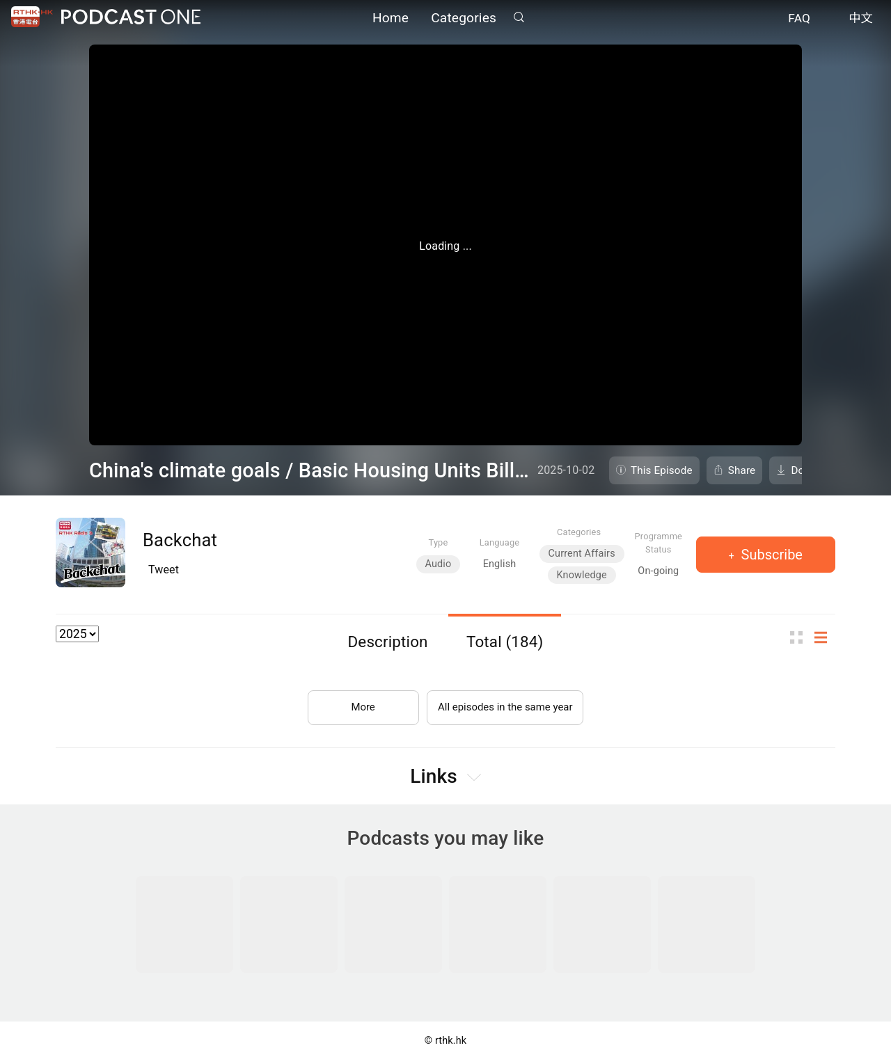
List (824, 638)
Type (438, 542)
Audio (438, 564)
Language (499, 542)
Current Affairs (582, 553)
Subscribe (770, 554)
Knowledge (582, 575)
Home (390, 19)
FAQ (799, 19)
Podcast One (130, 18)
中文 (861, 19)
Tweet (163, 569)
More (357, 701)
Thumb (800, 638)
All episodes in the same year (505, 701)
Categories (463, 19)
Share (742, 470)
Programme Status (659, 543)
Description (388, 642)
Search (518, 18)
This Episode (662, 470)
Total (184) (505, 642)
